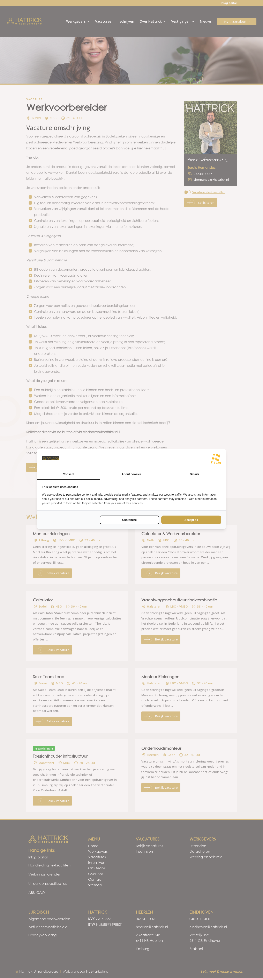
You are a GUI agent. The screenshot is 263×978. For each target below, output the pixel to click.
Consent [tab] (68, 474)
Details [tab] (194, 474)
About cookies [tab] (131, 474)
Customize (129, 520)
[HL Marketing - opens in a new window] (216, 459)
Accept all (191, 520)
